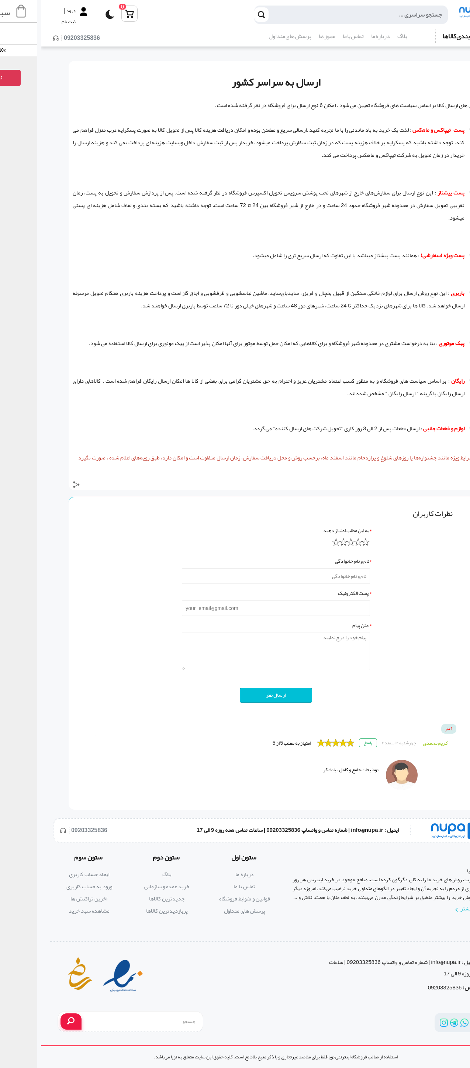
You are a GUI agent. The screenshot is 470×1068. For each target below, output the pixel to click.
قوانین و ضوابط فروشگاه (203, 898)
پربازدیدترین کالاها (126, 910)
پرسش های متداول (249, 36)
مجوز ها (286, 36)
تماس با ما (312, 36)
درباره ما (339, 36)
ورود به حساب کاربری (48, 886)
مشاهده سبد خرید (48, 910)
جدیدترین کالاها (126, 898)
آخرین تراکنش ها (48, 898)
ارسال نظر (235, 695)
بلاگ (361, 36)
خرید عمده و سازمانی (125, 886)
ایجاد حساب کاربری (48, 874)
